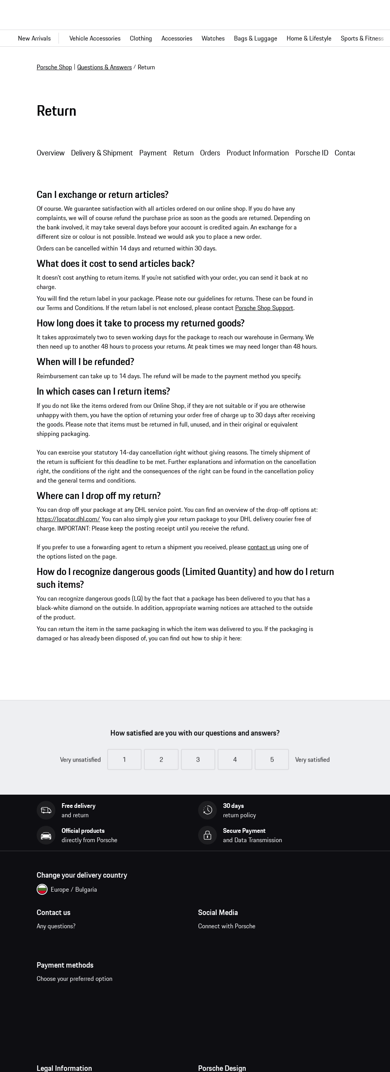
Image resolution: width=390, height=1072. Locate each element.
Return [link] (146, 67)
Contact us (71, 947)
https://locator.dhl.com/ (68, 519)
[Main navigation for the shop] (195, 38)
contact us (261, 547)
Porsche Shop (54, 67)
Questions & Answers (104, 67)
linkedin (305, 942)
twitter (281, 942)
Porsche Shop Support (264, 307)
